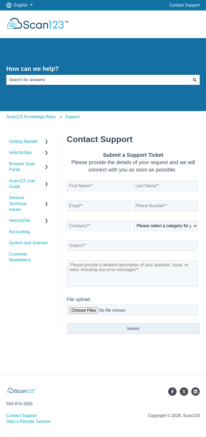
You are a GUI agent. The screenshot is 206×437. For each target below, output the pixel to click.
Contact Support (184, 5)
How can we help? (32, 68)
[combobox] (98, 80)
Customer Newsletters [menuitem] (20, 257)
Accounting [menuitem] (19, 232)
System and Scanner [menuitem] (28, 243)
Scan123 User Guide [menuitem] (22, 184)
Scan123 (186, 24)
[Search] (195, 80)
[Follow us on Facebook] (172, 391)
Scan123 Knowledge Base (31, 117)
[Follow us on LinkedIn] (195, 391)
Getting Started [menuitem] (23, 141)
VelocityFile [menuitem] (19, 220)
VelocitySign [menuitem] (20, 152)
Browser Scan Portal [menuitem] (22, 167)
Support (72, 117)
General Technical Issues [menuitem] (18, 203)
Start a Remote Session (28, 421)
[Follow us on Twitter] (184, 391)
